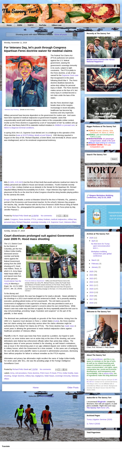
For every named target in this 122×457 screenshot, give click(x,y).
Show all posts (60, 34)
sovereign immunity (38, 222)
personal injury (10, 222)
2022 (91, 282)
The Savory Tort (20, 11)
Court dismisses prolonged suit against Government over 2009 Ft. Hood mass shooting (39, 237)
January (95, 267)
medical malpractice (59, 219)
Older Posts (73, 387)
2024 (91, 275)
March (94, 260)
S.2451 (11, 182)
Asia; (111, 131)
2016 (91, 303)
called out (8, 187)
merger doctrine (18, 376)
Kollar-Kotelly (68, 373)
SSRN (19, 25)
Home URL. (98, 408)
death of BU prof (108, 141)
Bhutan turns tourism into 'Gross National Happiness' (101, 61)
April (94, 241)
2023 (91, 278)
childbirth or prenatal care (65, 125)
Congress (14, 219)
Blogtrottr (102, 402)
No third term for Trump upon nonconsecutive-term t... (100, 246)
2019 (91, 292)
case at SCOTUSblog (25, 135)
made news (69, 326)
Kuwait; (99, 131)
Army (12, 373)
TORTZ (30, 25)
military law (72, 219)
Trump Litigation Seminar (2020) (99, 419)
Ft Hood (53, 373)
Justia (56, 321)
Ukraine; (105, 131)
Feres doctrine (24, 219)
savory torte (108, 373)
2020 (91, 289)
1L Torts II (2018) (93, 424)
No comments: (47, 216)
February (95, 264)
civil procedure (21, 373)
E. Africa (110, 133)
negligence (39, 376)
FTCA (33, 219)
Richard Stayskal (23, 222)
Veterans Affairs (70, 222)
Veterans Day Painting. (12, 109)
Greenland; (94, 133)
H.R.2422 (18, 182)
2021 (91, 285)
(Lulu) (98, 137)
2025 (91, 271)
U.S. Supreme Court (55, 222)
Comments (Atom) (47, 396)
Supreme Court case (70, 75)
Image (7, 200)
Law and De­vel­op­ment (104, 135)
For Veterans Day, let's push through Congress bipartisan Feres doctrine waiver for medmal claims (38, 49)
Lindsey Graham (43, 219)
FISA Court (44, 373)
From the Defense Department (34, 281)
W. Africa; (103, 133)
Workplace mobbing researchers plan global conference (101, 254)
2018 (91, 296)
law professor (97, 359)
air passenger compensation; (101, 140)
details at (43, 135)
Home (9, 25)
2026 (91, 238)
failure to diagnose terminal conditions (19, 128)
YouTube (42, 25)
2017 (91, 299)
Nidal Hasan (49, 376)
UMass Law (56, 25)
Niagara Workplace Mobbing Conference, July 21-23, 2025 (100, 196)
